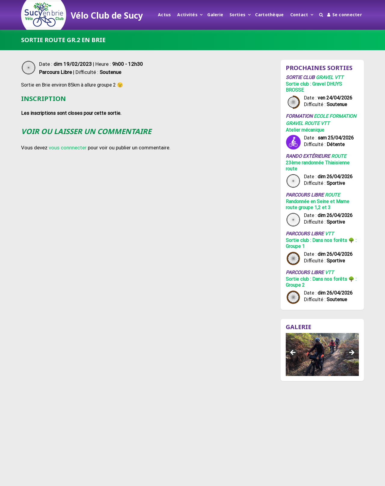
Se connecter (344, 14)
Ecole (321, 116)
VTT (338, 77)
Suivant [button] (351, 352)
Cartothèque (269, 14)
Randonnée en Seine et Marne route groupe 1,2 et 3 (317, 204)
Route (311, 123)
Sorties (237, 14)
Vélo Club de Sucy (107, 15)
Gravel (324, 77)
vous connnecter (68, 148)
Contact (299, 14)
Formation (342, 116)
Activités (187, 14)
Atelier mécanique (305, 130)
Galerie (215, 14)
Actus (164, 14)
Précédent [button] (293, 352)
